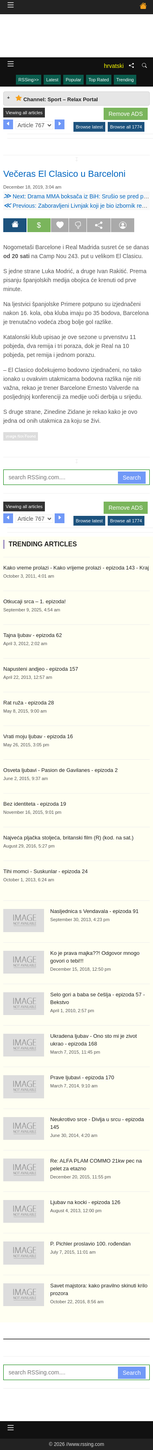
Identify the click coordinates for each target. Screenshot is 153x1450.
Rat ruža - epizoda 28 (28, 703)
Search (132, 477)
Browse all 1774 (126, 126)
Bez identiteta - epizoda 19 (34, 804)
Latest (52, 79)
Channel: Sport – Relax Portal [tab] (57, 98)
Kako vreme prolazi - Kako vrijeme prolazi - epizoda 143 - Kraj (76, 568)
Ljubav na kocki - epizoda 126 (85, 1202)
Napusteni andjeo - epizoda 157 (40, 669)
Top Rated (99, 79)
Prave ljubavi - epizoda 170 (82, 1077)
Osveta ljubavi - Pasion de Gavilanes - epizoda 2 (60, 770)
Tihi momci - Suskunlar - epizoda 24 (45, 871)
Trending (125, 79)
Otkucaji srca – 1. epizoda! (34, 601)
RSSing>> (28, 79)
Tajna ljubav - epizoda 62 (32, 635)
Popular (73, 79)
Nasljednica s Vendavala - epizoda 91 (94, 911)
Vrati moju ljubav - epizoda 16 (38, 736)
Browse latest (89, 126)
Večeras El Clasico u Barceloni (64, 174)
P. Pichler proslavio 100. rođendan (90, 1244)
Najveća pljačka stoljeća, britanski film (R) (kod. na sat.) (68, 838)
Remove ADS (126, 114)
